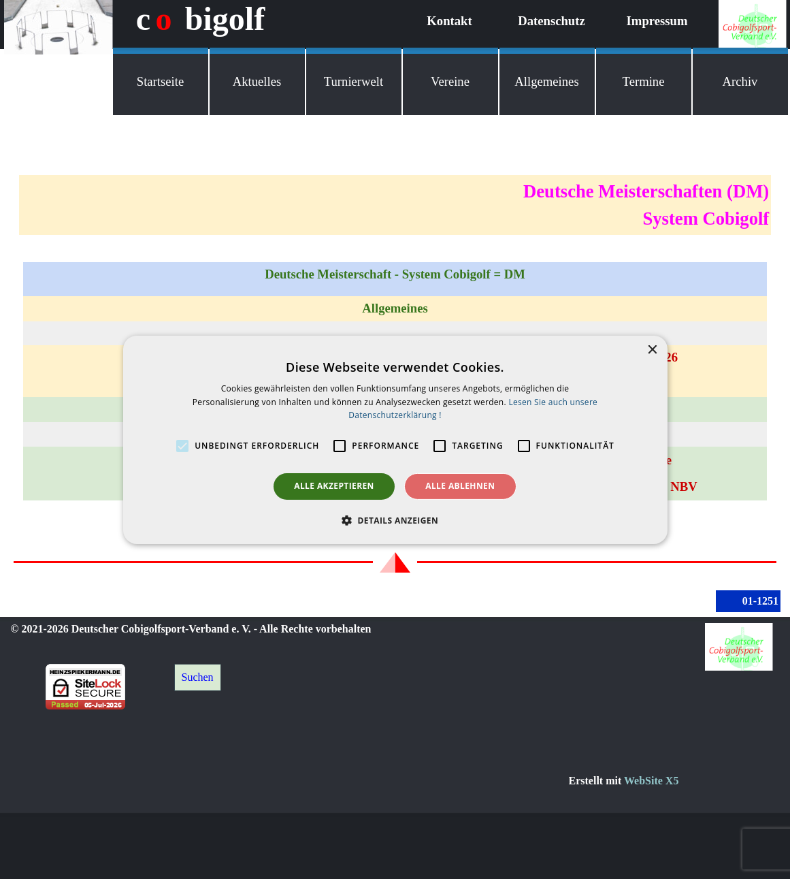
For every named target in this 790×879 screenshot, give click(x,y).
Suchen (198, 677)
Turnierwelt (353, 81)
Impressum (657, 21)
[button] (395, 520)
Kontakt (449, 21)
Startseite (160, 81)
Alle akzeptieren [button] (334, 486)
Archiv (740, 81)
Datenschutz (551, 21)
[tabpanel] (395, 205)
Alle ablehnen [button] (460, 486)
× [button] (652, 350)
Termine (644, 81)
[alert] (395, 439)
